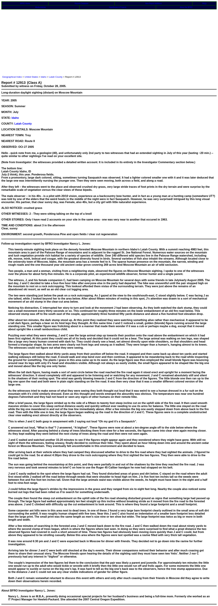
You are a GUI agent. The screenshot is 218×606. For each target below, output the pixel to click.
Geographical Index (12, 77)
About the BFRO (186, 7)
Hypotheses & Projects (117, 7)
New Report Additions (153, 3)
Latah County (56, 77)
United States (31, 77)
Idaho (43, 77)
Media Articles (40, 7)
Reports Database (81, 3)
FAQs (204, 3)
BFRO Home (25, 3)
